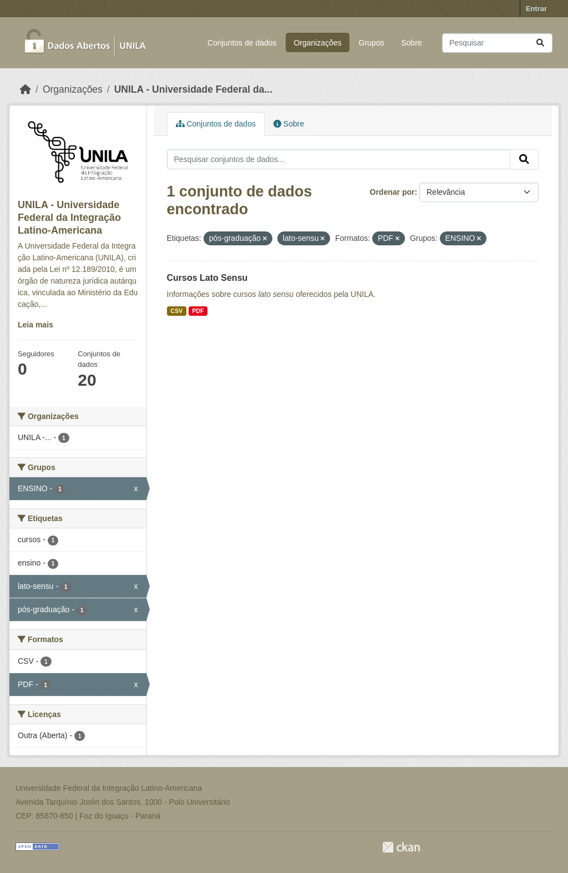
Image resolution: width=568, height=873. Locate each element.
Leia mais (35, 324)
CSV (176, 310)
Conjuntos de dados (242, 42)
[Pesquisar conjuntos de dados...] (497, 43)
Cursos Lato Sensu (207, 277)
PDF (198, 310)
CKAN (401, 847)
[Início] (25, 89)
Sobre (411, 42)
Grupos (371, 42)
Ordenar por (392, 192)
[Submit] (540, 43)
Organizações (317, 42)
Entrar (536, 8)
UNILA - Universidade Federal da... (193, 89)
